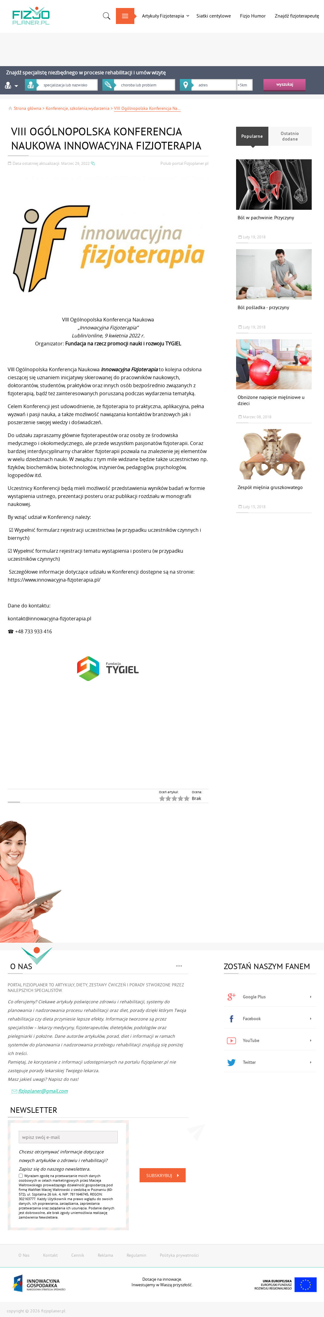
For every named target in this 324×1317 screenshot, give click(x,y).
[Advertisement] (162, 48)
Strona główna (24, 108)
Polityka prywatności (179, 1255)
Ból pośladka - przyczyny (263, 307)
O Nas (24, 1255)
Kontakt (50, 1255)
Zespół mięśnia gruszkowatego (270, 487)
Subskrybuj (163, 1175)
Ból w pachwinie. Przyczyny (266, 217)
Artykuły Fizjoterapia (163, 16)
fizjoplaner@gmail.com (39, 1091)
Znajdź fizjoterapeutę (297, 16)
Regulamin (136, 1255)
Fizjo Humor (253, 16)
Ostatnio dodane (290, 136)
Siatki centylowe (213, 16)
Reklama (105, 1255)
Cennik (77, 1255)
